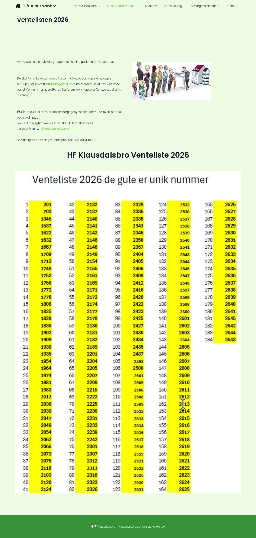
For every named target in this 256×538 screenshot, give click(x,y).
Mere (232, 6)
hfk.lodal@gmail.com (54, 128)
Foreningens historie (205, 6)
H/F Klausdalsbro (40, 6)
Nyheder (154, 6)
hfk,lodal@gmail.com (60, 84)
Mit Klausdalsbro (91, 6)
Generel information (126, 6)
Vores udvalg (175, 6)
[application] (103, 6)
